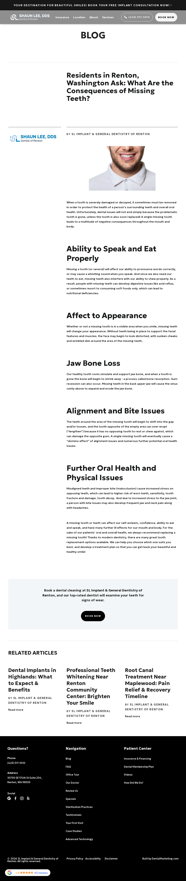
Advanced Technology (79, 839)
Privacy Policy (75, 858)
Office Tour (72, 774)
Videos (128, 774)
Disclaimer (111, 858)
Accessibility (93, 858)
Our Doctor (72, 782)
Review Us (72, 790)
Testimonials (73, 814)
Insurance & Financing (137, 758)
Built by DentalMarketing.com (160, 858)
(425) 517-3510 (16, 763)
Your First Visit (74, 823)
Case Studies (74, 831)
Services (108, 17)
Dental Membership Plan (139, 766)
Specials (71, 798)
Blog (68, 758)
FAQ (68, 766)
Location (79, 17)
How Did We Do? (133, 782)
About (93, 17)
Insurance (62, 17)
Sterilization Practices (79, 807)
